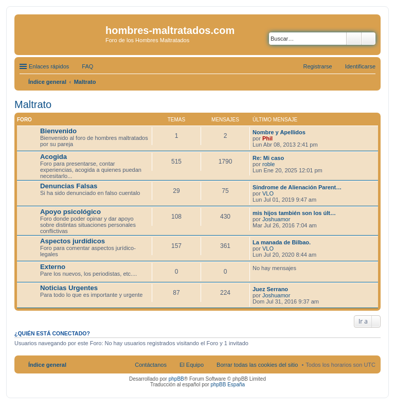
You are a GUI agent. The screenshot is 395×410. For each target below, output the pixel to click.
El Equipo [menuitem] (191, 365)
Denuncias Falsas (68, 186)
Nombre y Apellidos (279, 132)
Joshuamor (276, 219)
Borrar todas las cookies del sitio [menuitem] (257, 365)
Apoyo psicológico (70, 212)
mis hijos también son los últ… (294, 213)
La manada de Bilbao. (282, 242)
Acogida (53, 157)
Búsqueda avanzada (368, 38)
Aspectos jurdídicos (72, 241)
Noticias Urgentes (69, 288)
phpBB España (227, 384)
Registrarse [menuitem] (317, 66)
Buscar (354, 38)
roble (268, 164)
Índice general (47, 365)
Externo (52, 267)
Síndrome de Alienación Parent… (297, 187)
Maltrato (32, 104)
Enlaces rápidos (49, 66)
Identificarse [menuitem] (360, 66)
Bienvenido (58, 131)
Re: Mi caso (268, 158)
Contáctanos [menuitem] (151, 365)
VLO (268, 193)
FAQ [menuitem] (87, 66)
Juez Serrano (270, 289)
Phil (267, 138)
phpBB (176, 379)
